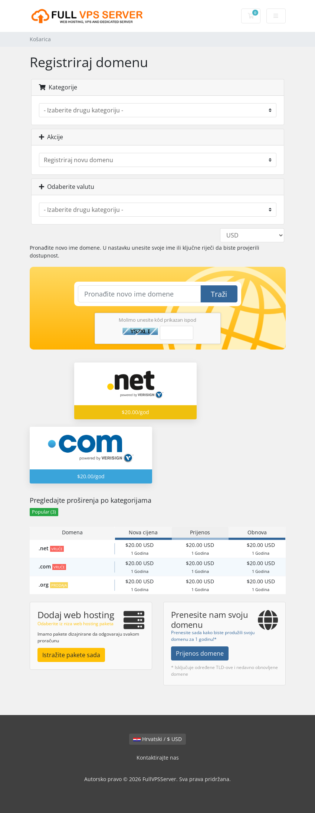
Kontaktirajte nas (158, 757)
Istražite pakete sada (71, 655)
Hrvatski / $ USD (157, 738)
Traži (219, 294)
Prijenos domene (200, 653)
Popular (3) (44, 512)
